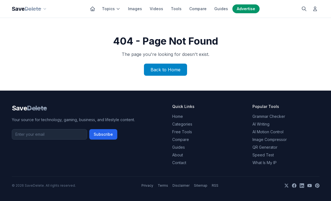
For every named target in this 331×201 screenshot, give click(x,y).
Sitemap (200, 185)
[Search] (304, 8)
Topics (111, 8)
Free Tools (182, 131)
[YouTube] (309, 185)
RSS (215, 185)
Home (177, 116)
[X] (286, 185)
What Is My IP (264, 162)
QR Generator (264, 147)
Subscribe (103, 134)
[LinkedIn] (302, 185)
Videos (156, 8)
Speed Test (263, 155)
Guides (221, 8)
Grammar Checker (268, 116)
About (177, 155)
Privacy (147, 185)
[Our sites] (45, 9)
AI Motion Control (267, 131)
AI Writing (260, 124)
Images (135, 8)
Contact (179, 162)
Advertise (246, 8)
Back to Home (165, 69)
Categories (182, 124)
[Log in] (315, 8)
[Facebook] (294, 185)
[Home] (93, 9)
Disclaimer (181, 185)
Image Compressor (269, 139)
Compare (198, 8)
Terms (163, 185)
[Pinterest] (317, 185)
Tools (176, 8)
